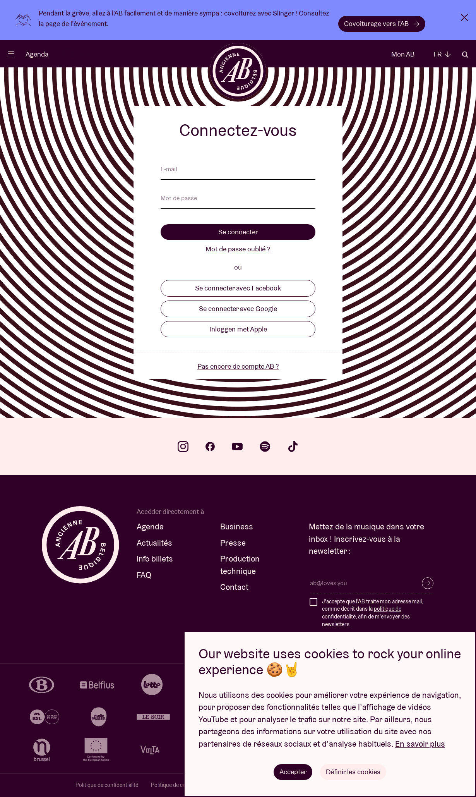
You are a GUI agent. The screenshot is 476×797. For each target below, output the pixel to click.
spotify (265, 446)
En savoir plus (420, 744)
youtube (237, 446)
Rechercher (465, 55)
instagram (183, 446)
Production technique (240, 564)
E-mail (169, 169)
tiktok (293, 446)
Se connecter (238, 231)
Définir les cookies (353, 771)
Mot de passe (179, 198)
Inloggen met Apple (238, 329)
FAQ (144, 575)
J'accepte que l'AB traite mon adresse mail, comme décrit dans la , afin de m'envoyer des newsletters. (372, 613)
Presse (233, 543)
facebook (210, 446)
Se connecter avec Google (238, 308)
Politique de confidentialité (106, 785)
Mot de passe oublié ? (238, 248)
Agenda (37, 54)
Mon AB (402, 54)
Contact (234, 587)
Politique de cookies (174, 785)
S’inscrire (427, 583)
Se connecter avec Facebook (238, 287)
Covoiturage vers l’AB (381, 23)
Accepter (292, 771)
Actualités (154, 543)
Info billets (155, 558)
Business (236, 526)
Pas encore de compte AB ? (238, 366)
